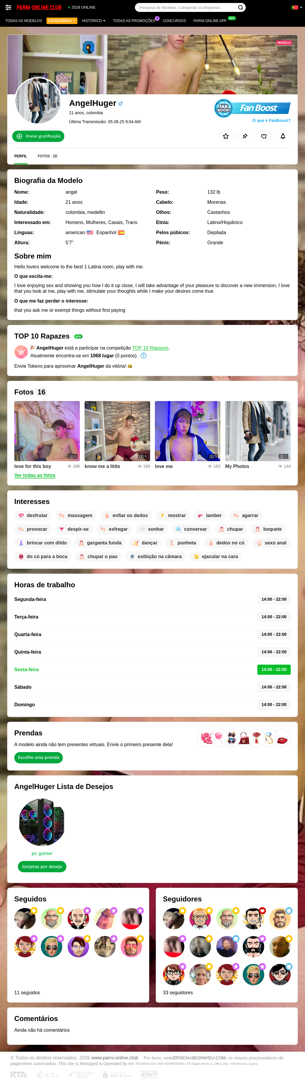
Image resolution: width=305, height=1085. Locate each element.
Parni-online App (211, 20)
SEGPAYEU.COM (208, 1058)
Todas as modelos (23, 21)
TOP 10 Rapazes (150, 347)
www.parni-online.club (114, 1057)
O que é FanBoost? (272, 120)
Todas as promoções (135, 20)
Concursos (174, 21)
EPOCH (181, 1058)
